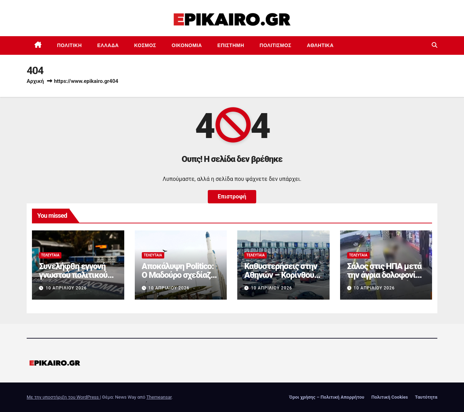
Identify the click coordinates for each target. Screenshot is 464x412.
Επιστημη (230, 45)
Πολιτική (69, 45)
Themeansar (159, 397)
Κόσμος (145, 45)
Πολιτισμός (276, 45)
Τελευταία (50, 255)
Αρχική (35, 81)
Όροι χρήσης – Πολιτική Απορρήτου (326, 397)
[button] (434, 45)
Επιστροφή (232, 196)
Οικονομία (187, 45)
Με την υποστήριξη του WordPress (63, 397)
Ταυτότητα (426, 397)
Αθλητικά (320, 45)
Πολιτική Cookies (389, 397)
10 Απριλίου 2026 (66, 288)
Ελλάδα (108, 45)
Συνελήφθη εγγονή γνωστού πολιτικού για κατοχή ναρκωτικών (73, 279)
